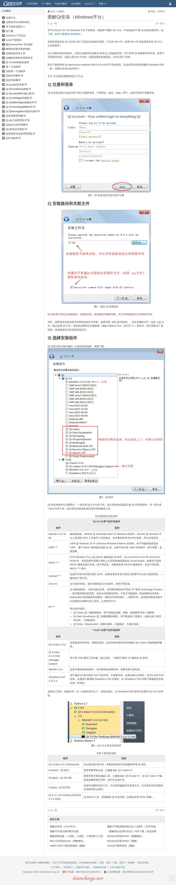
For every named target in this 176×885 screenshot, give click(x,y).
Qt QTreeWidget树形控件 (19, 107)
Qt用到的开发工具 (15, 53)
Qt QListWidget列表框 (17, 98)
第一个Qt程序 (13, 66)
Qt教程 (7, 10)
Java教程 (76, 3)
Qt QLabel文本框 (15, 84)
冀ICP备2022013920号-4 (88, 872)
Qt (59, 30)
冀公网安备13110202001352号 (138, 872)
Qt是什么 (11, 17)
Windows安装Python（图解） (123, 841)
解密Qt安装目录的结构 (18, 49)
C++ (133, 325)
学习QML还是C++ (15, 26)
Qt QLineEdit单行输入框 (19, 93)
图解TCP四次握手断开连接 (64, 831)
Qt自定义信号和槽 (15, 124)
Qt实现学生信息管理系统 (19, 133)
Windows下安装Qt (15, 35)
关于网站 (55, 867)
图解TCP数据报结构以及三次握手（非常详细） (132, 826)
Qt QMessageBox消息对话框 (21, 111)
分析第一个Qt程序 (15, 71)
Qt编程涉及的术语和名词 (19, 57)
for (114, 534)
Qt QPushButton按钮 (17, 89)
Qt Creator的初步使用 (17, 62)
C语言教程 (32, 3)
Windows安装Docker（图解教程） (125, 836)
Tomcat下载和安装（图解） (121, 845)
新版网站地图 (82, 867)
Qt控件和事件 (13, 75)
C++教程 (46, 3)
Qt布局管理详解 (14, 115)
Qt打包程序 (12, 138)
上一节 (52, 23)
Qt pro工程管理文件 (16, 120)
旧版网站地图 (99, 867)
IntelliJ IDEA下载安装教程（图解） (68, 845)
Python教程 (61, 3)
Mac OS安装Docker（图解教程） (67, 841)
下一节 (160, 23)
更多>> (102, 3)
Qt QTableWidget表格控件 (20, 102)
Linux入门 (90, 3)
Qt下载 (9, 31)
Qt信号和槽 (12, 80)
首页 (53, 11)
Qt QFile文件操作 (15, 129)
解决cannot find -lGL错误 (19, 44)
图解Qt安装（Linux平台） (63, 826)
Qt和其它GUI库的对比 (18, 22)
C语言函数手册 (117, 867)
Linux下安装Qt (13, 40)
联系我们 (68, 867)
